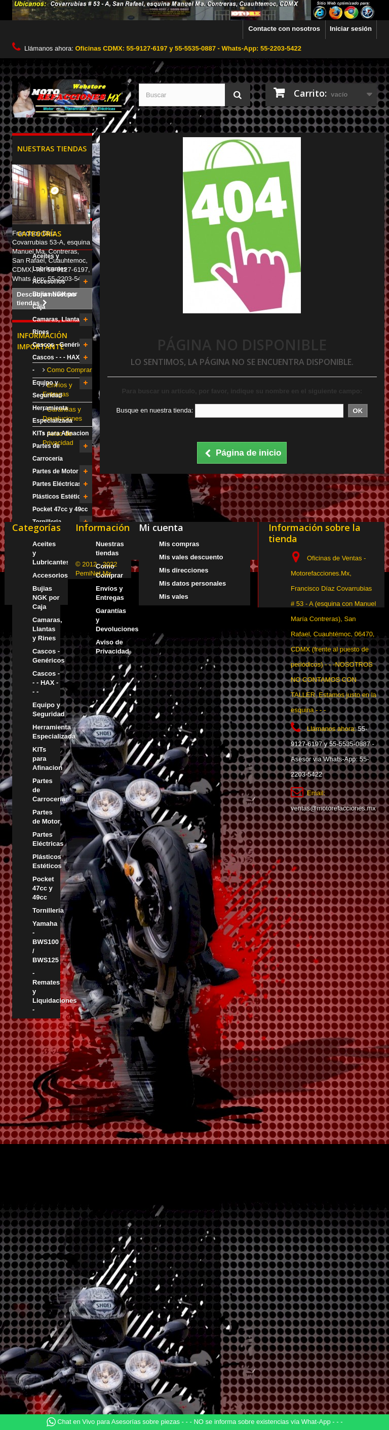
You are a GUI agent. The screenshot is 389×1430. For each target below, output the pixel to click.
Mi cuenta (161, 884)
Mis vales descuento (191, 913)
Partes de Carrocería (47, 552)
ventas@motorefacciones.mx (333, 1164)
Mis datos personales (192, 940)
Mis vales (173, 953)
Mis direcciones (184, 926)
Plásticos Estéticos (60, 596)
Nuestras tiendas (52, 148)
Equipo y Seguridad (47, 489)
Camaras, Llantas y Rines (60, 426)
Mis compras (179, 900)
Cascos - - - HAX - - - (59, 464)
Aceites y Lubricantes (49, 363)
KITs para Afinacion (60, 533)
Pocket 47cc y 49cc (60, 609)
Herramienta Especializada (52, 514)
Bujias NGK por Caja (54, 401)
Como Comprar (68, 733)
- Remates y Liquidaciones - (54, 666)
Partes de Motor (55, 571)
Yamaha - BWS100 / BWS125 (60, 641)
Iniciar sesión (351, 28)
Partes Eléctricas (57, 584)
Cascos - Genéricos (60, 444)
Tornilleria (46, 622)
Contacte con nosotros (284, 28)
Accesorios (48, 381)
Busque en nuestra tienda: (154, 410)
